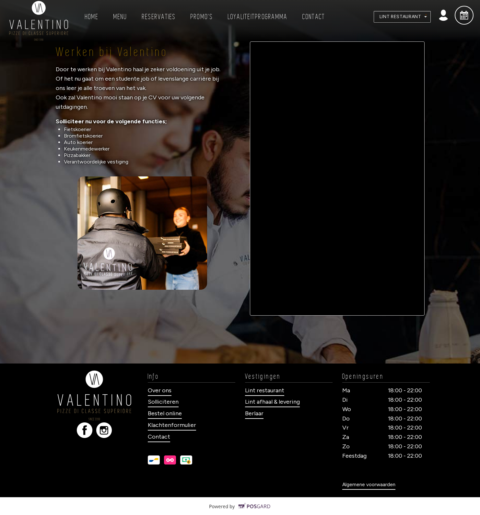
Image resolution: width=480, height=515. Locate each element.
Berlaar (254, 413)
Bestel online (165, 413)
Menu (120, 17)
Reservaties (159, 17)
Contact (313, 17)
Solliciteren (163, 401)
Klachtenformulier (172, 425)
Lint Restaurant (403, 16)
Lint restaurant (264, 390)
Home (92, 17)
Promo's (202, 17)
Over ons (159, 390)
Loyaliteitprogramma (258, 17)
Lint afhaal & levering (272, 401)
